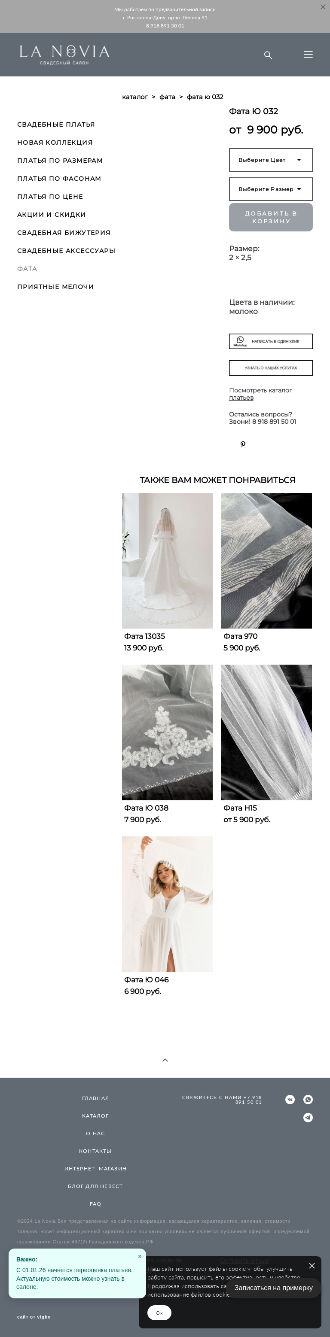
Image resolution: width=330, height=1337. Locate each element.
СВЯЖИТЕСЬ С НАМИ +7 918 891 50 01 (222, 1099)
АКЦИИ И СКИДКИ (51, 215)
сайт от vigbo (34, 1317)
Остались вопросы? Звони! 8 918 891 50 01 (262, 418)
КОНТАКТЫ (95, 1151)
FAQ (96, 1203)
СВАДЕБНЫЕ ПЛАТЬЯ (56, 124)
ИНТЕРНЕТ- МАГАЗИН (95, 1168)
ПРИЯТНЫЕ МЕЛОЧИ (55, 287)
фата (167, 97)
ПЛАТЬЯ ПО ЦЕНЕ (50, 197)
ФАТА (27, 269)
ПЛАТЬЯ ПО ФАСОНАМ (59, 178)
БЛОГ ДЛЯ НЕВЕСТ (95, 1186)
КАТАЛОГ (95, 1115)
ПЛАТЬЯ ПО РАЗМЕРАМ (60, 160)
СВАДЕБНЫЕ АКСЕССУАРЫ (66, 251)
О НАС (95, 1133)
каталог (135, 97)
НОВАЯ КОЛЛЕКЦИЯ (55, 142)
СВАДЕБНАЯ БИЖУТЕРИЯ (64, 233)
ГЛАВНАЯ (95, 1098)
